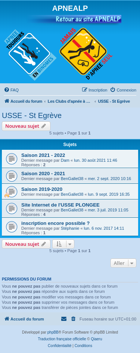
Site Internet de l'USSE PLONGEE (60, 205)
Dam (65, 160)
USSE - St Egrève (32, 115)
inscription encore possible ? (55, 223)
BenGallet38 (72, 178)
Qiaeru (96, 339)
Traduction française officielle (62, 339)
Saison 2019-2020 (41, 189)
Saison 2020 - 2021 (43, 173)
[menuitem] (11, 90)
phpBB (53, 332)
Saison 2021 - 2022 (43, 155)
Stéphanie (70, 228)
